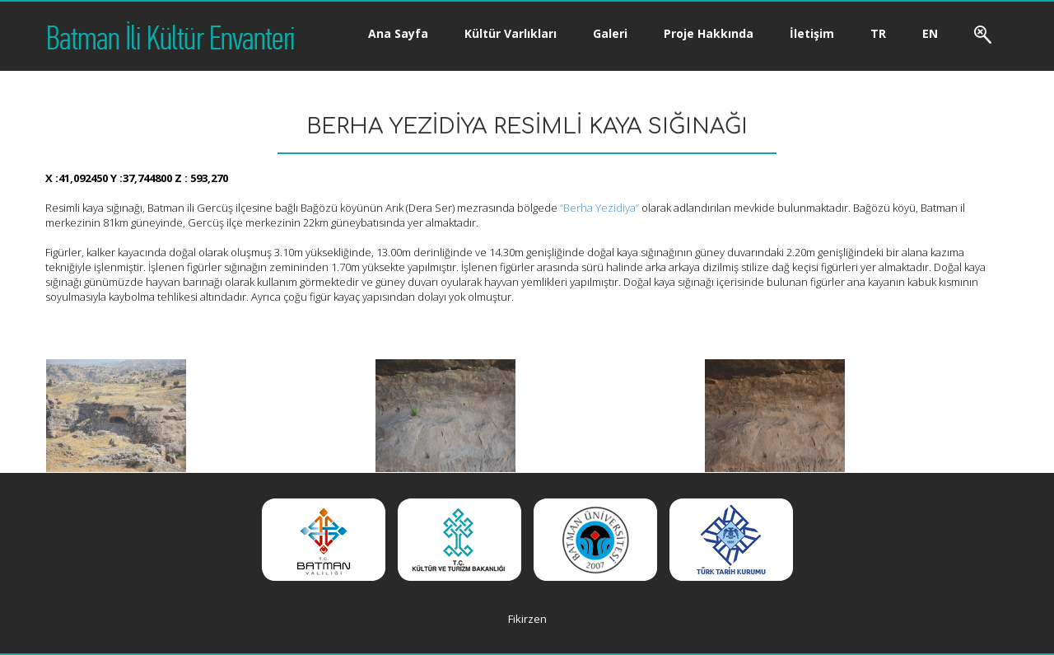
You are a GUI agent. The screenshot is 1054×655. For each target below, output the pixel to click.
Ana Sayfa (398, 33)
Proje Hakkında (708, 33)
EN (930, 33)
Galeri (610, 33)
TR (878, 33)
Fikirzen (527, 618)
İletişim (812, 33)
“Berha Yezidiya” (598, 207)
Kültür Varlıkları (510, 33)
